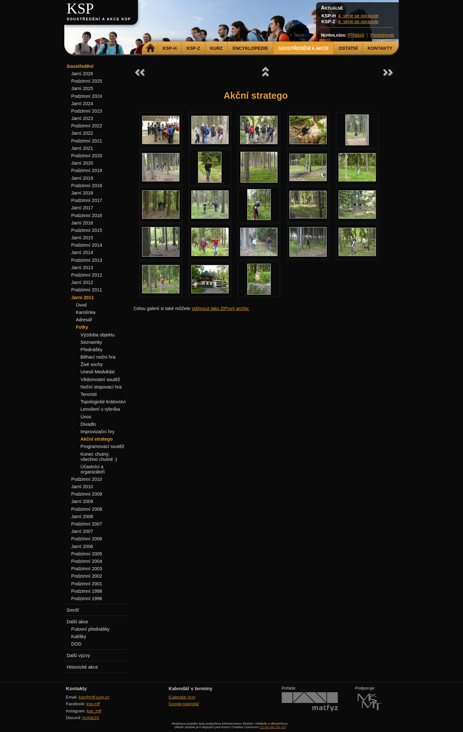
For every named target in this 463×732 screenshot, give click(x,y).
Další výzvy (78, 655)
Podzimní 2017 (86, 200)
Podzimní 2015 (86, 230)
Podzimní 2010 (86, 479)
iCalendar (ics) (181, 697)
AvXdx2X (90, 717)
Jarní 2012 (82, 282)
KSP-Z (193, 48)
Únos (85, 416)
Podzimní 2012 (86, 275)
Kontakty (380, 48)
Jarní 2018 (82, 193)
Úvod (81, 304)
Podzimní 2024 (86, 96)
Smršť (73, 610)
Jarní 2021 (82, 148)
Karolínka (85, 312)
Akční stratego (96, 439)
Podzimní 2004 (86, 561)
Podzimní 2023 (86, 111)
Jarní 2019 (82, 178)
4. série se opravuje (358, 15)
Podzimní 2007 (86, 523)
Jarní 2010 (82, 486)
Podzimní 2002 (86, 576)
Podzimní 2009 (86, 494)
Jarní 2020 (82, 163)
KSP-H (170, 48)
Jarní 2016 (82, 222)
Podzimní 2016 (86, 215)
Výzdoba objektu (97, 334)
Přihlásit (356, 35)
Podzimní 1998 (86, 591)
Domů (151, 48)
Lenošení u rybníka (100, 409)
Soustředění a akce (303, 48)
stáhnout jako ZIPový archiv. (221, 308)
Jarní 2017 (82, 207)
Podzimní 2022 (86, 125)
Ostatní (348, 48)
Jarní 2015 (82, 237)
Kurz (216, 48)
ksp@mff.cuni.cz (94, 697)
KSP (80, 8)
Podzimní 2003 (86, 568)
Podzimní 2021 (86, 140)
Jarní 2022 (82, 133)
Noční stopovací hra (101, 386)
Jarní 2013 (82, 267)
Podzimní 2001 (86, 583)
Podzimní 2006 (86, 538)
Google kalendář (183, 703)
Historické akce (82, 667)
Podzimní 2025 (86, 81)
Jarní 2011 (82, 297)
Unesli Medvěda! (97, 371)
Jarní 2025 (82, 88)
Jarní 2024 (82, 103)
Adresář (84, 319)
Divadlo (88, 424)
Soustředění (80, 66)
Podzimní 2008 (86, 509)
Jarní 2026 (82, 73)
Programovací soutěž (102, 446)
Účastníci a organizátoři (92, 469)
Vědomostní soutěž (100, 379)
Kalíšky (78, 636)
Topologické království (103, 401)
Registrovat (382, 35)
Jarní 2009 (82, 501)
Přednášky (91, 349)
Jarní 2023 (82, 118)
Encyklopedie (250, 48)
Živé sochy (91, 364)
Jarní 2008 (82, 516)
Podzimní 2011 (86, 289)
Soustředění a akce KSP (99, 19)
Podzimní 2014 (86, 245)
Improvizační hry (97, 431)
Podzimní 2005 (86, 553)
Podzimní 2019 (86, 170)
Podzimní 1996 (86, 598)
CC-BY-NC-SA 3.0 (272, 727)
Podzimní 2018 (86, 185)
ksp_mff (94, 711)
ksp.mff (93, 703)
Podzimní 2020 (86, 155)
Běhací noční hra (97, 357)
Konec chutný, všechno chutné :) (98, 457)
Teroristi (88, 394)
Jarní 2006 (82, 546)
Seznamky (91, 342)
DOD (76, 643)
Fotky (82, 327)
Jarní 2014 (82, 252)
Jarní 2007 (82, 531)
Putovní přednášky (90, 629)
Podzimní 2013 (86, 260)
